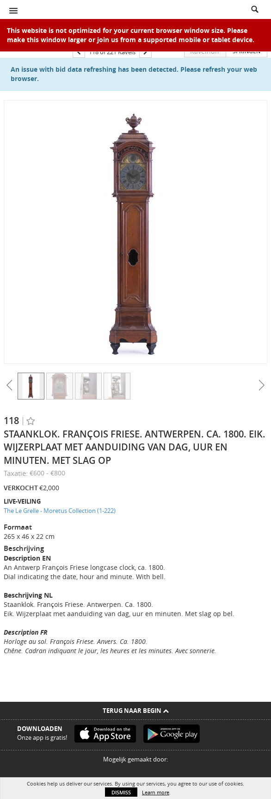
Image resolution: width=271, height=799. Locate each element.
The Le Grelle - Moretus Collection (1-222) (60, 510)
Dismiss (121, 792)
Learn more (155, 792)
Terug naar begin (136, 710)
